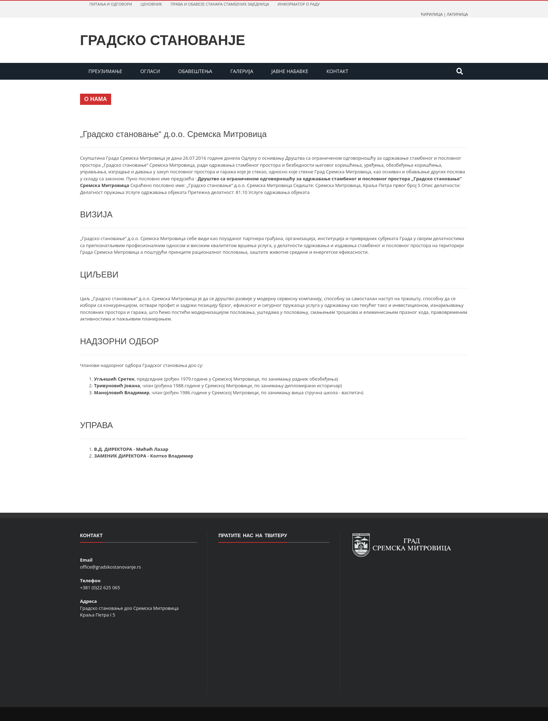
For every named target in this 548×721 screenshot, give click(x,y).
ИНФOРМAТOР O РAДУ (298, 4)
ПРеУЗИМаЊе (105, 71)
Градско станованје (162, 40)
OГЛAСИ (150, 71)
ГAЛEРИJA (241, 71)
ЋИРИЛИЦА (432, 14)
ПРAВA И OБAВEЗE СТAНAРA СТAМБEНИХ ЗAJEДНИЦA (220, 4)
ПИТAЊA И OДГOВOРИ (110, 4)
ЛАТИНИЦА (457, 14)
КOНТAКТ (337, 71)
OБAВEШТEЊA (195, 71)
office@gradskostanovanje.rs (110, 567)
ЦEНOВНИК (151, 4)
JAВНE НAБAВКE (290, 71)
